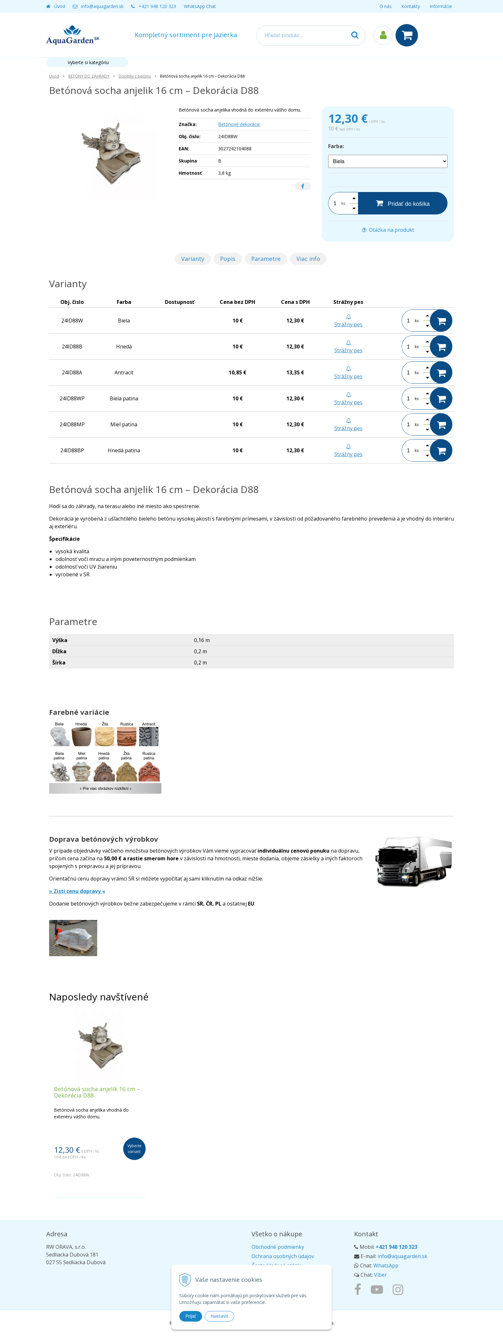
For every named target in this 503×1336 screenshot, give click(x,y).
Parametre (266, 259)
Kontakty (410, 6)
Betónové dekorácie (239, 124)
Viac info (308, 259)
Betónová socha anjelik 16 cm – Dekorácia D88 (97, 1092)
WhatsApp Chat (200, 6)
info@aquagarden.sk (102, 6)
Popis (227, 259)
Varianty (192, 259)
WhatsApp (385, 1265)
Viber (380, 1274)
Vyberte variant (134, 1148)
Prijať (190, 1316)
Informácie (441, 6)
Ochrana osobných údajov (283, 1256)
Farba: (336, 146)
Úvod (59, 6)
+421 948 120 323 (157, 6)
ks (343, 203)
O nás (385, 6)
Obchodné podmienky (278, 1246)
